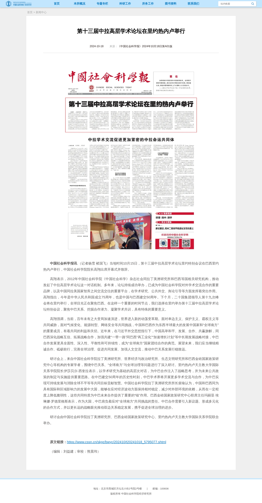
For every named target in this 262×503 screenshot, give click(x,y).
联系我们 (193, 3)
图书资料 (170, 3)
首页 (57, 3)
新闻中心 (41, 12)
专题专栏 (102, 3)
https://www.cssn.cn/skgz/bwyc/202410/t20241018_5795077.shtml (116, 442)
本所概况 (79, 3)
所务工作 (148, 3)
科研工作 (125, 3)
